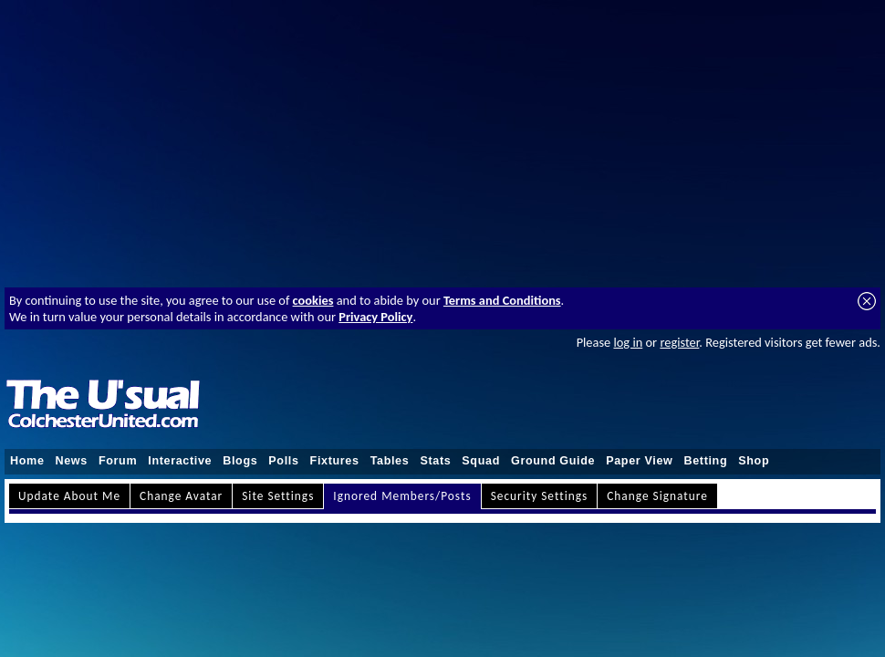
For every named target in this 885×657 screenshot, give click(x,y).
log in (627, 342)
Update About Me (69, 496)
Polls (283, 460)
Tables (390, 460)
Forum (118, 460)
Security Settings (539, 496)
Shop (753, 460)
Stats (435, 460)
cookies (313, 300)
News (72, 460)
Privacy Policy (375, 316)
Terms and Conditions (502, 300)
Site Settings (278, 496)
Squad (481, 460)
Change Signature (657, 496)
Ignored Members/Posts (402, 496)
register (679, 342)
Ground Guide (553, 460)
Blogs (240, 460)
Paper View (639, 460)
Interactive (180, 460)
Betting (705, 460)
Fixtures (334, 460)
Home (27, 460)
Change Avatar (181, 496)
